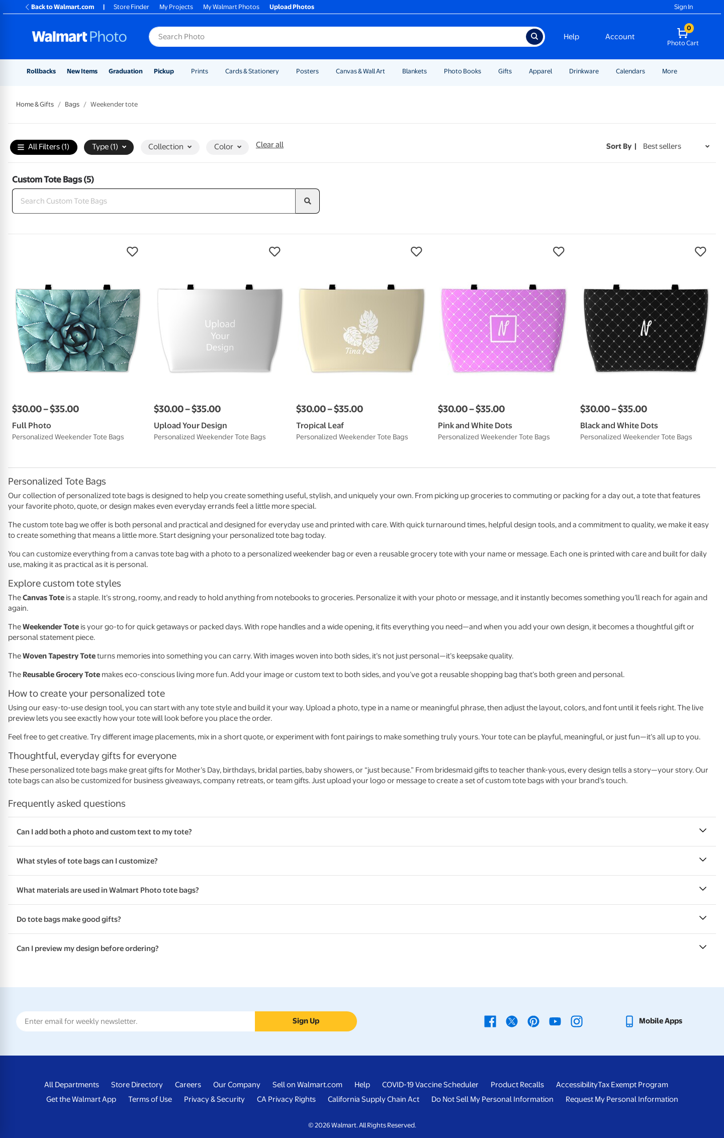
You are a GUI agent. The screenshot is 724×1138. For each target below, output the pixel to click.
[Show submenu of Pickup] (178, 71)
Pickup (164, 71)
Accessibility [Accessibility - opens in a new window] (577, 1084)
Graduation (126, 71)
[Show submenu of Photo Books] (486, 71)
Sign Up (306, 1020)
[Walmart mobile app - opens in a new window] (652, 1020)
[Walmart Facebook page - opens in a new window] (490, 1020)
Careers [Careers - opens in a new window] (188, 1084)
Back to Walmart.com (59, 7)
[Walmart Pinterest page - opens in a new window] (533, 1020)
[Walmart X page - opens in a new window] (512, 1020)
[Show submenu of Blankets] (431, 71)
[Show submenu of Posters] (323, 71)
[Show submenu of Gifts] (516, 71)
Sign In (683, 7)
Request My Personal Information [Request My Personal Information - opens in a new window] (622, 1099)
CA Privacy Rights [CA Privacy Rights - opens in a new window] (286, 1099)
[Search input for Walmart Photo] (337, 37)
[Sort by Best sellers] (676, 146)
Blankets (414, 71)
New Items (82, 71)
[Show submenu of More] (682, 71)
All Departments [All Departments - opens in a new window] (71, 1084)
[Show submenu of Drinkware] (603, 71)
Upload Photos (291, 7)
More (669, 71)
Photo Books (462, 71)
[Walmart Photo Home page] (79, 36)
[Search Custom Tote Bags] (154, 201)
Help (571, 36)
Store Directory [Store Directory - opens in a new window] (137, 1084)
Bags (72, 104)
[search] (308, 201)
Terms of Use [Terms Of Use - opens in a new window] (150, 1099)
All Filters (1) (43, 147)
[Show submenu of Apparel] (557, 71)
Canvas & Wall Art (360, 71)
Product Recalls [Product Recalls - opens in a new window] (517, 1084)
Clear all (270, 144)
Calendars (630, 71)
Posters (307, 71)
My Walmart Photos (231, 7)
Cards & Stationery (252, 71)
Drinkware (584, 71)
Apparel (540, 71)
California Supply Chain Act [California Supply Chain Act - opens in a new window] (373, 1099)
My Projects (176, 7)
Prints (199, 71)
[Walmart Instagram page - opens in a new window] (577, 1020)
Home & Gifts (35, 104)
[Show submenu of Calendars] (650, 71)
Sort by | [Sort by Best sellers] (621, 146)
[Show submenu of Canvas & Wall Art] (390, 71)
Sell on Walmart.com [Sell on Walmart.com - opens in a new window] (307, 1084)
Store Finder (131, 7)
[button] (78, 251)
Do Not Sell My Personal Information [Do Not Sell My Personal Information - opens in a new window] (492, 1099)
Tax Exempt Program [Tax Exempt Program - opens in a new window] (633, 1084)
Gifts (505, 71)
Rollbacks (41, 71)
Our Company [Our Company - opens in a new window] (236, 1084)
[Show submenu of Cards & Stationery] (284, 71)
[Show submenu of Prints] (213, 71)
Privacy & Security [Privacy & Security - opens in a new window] (214, 1099)
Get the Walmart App (81, 1099)
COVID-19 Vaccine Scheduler (430, 1084)
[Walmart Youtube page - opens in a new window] (555, 1020)
